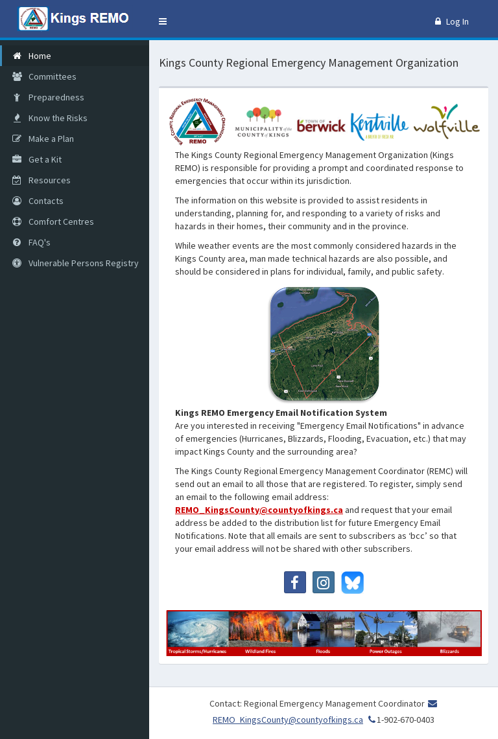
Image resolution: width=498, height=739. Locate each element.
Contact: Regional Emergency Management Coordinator (317, 703)
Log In (452, 21)
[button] (162, 21)
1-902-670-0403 (399, 719)
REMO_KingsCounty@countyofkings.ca (259, 510)
